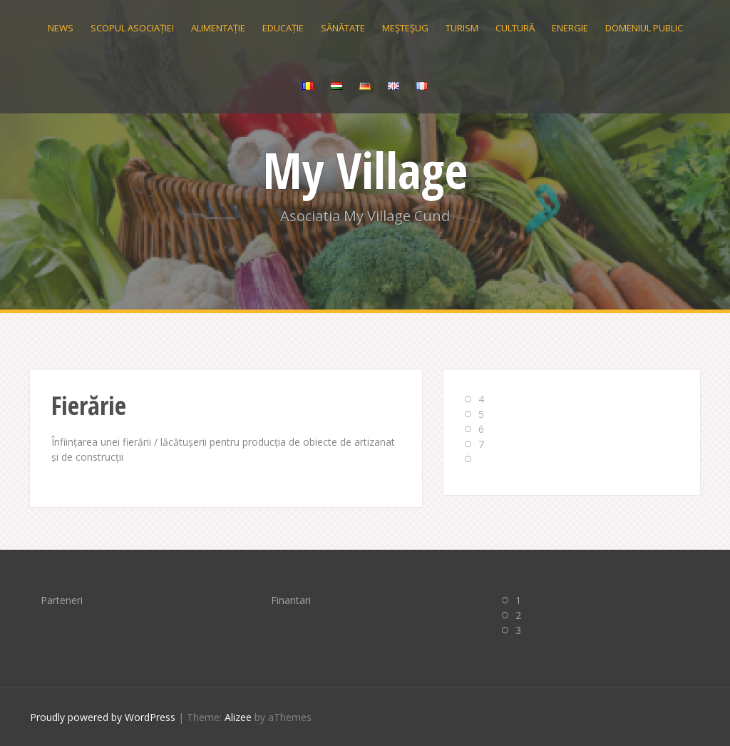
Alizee (238, 717)
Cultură (515, 27)
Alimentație (218, 27)
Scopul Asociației (132, 27)
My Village (365, 170)
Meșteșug (405, 27)
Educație (283, 27)
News (60, 27)
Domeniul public (644, 27)
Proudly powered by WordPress (102, 717)
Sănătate (343, 27)
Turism (462, 27)
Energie (570, 27)
